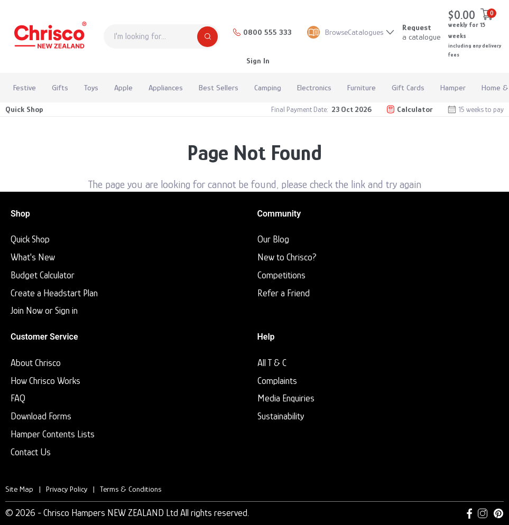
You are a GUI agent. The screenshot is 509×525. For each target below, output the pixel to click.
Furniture (361, 87)
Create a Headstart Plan (54, 293)
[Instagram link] (482, 513)
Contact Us (31, 452)
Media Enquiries (285, 398)
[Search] (207, 36)
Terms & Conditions (130, 488)
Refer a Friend (283, 293)
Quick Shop (24, 109)
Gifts (60, 87)
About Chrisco (36, 363)
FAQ (18, 398)
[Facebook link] (469, 513)
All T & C (271, 363)
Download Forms (41, 416)
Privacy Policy (66, 488)
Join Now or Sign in (44, 310)
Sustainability (280, 416)
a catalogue (421, 32)
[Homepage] (49, 36)
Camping (267, 87)
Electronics (314, 87)
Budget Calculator (43, 275)
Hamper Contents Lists (53, 434)
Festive (24, 87)
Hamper (453, 87)
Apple (123, 87)
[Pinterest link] (498, 513)
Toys (91, 87)
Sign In (258, 60)
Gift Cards (408, 87)
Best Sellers (218, 87)
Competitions (281, 275)
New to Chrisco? (287, 257)
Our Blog (273, 239)
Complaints (277, 381)
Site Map (19, 488)
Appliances (166, 87)
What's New (33, 257)
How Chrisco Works (45, 381)
